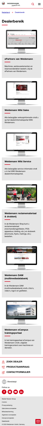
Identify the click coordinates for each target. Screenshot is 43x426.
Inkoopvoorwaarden (8, 417)
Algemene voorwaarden (9, 414)
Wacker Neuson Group (9, 398)
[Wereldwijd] (21, 381)
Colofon (4, 401)
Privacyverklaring (7, 405)
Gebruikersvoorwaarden (9, 408)
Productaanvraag (12, 367)
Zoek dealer (10, 361)
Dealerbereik (19, 12)
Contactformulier (13, 372)
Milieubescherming (7, 411)
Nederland (5, 12)
